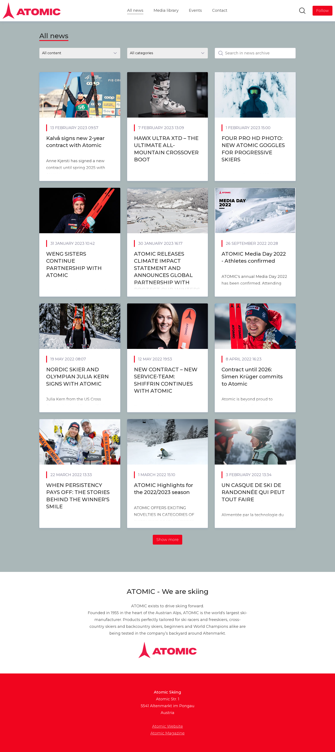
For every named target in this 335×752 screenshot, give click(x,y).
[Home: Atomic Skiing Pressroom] (31, 11)
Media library (166, 10)
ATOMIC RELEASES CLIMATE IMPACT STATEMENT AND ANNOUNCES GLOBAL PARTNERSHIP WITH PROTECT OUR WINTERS (167, 272)
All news (135, 10)
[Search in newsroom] (302, 10)
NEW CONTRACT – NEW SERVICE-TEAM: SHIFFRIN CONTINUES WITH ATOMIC (165, 380)
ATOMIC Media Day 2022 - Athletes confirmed (254, 257)
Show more (167, 539)
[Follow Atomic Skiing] (322, 11)
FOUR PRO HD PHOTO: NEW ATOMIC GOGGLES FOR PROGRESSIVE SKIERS (253, 149)
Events (195, 10)
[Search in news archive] (255, 53)
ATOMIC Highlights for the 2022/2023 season (163, 489)
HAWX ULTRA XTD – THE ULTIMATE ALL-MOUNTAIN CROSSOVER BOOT (166, 149)
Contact (219, 10)
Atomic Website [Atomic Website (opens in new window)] (167, 726)
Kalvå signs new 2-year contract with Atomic (75, 142)
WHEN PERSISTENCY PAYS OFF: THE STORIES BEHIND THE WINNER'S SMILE (78, 496)
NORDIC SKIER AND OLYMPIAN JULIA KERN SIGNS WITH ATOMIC (77, 376)
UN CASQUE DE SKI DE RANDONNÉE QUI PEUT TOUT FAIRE (253, 492)
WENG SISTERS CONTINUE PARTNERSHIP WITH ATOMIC (74, 264)
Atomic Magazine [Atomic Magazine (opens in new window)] (167, 733)
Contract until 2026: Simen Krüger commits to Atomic (252, 376)
